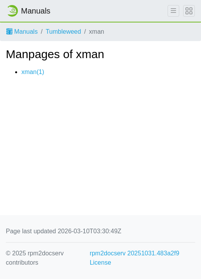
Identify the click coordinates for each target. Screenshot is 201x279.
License (100, 262)
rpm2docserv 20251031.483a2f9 (134, 253)
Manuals (22, 31)
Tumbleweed (63, 31)
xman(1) (32, 72)
